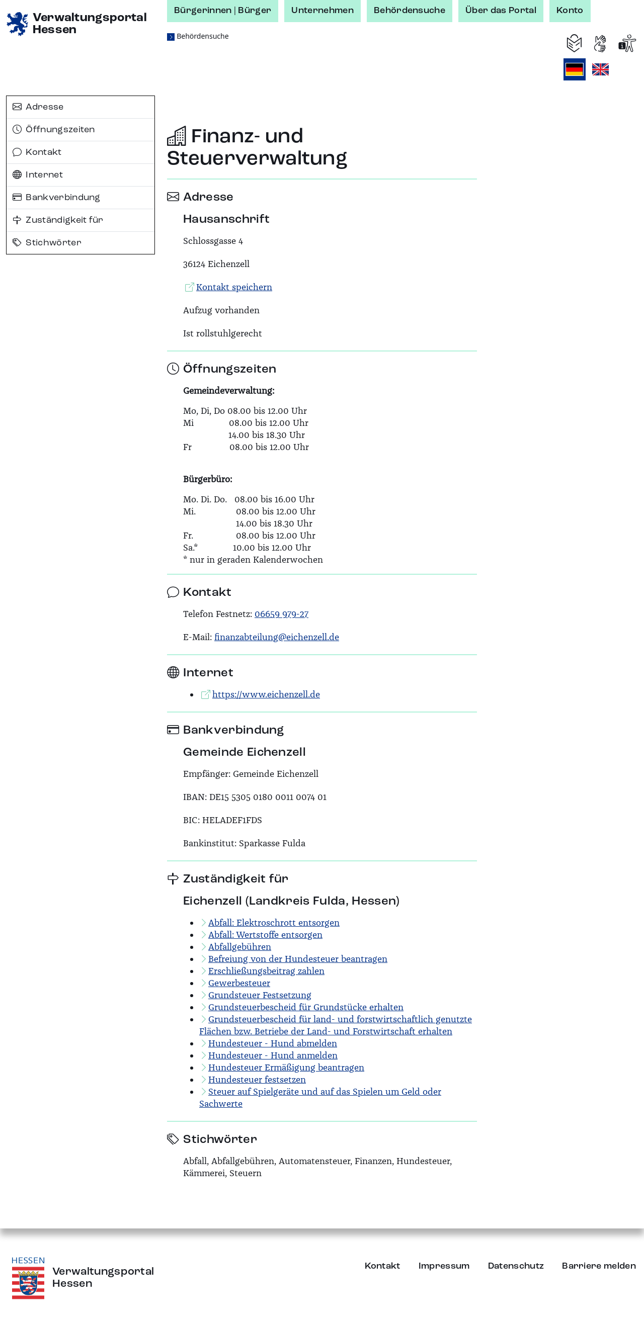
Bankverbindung (57, 198)
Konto (570, 10)
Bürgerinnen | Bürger (222, 10)
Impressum (444, 1266)
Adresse (38, 107)
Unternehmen (322, 10)
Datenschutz (516, 1266)
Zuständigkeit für (58, 220)
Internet (38, 175)
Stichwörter (47, 243)
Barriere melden (599, 1266)
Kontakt (37, 152)
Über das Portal (500, 10)
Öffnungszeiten (54, 130)
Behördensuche (409, 10)
